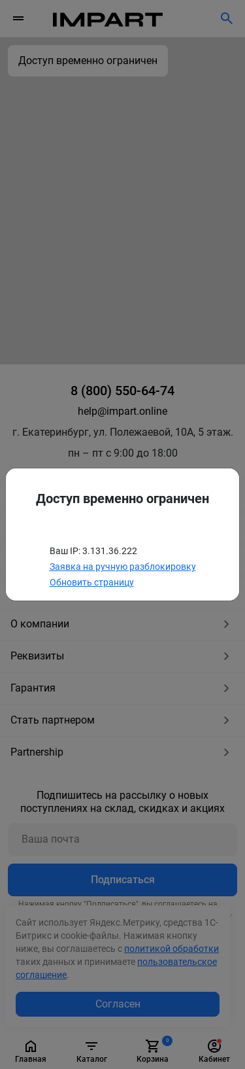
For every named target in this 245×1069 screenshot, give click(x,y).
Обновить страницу (92, 582)
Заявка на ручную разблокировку (123, 566)
